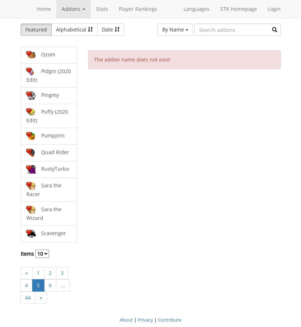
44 (28, 297)
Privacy (145, 320)
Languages (197, 8)
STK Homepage (238, 8)
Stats (102, 8)
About (126, 320)
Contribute (169, 320)
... (63, 285)
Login (274, 8)
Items (35, 254)
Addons (73, 8)
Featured (36, 29)
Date (111, 29)
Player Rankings (138, 8)
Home (44, 8)
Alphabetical (74, 29)
